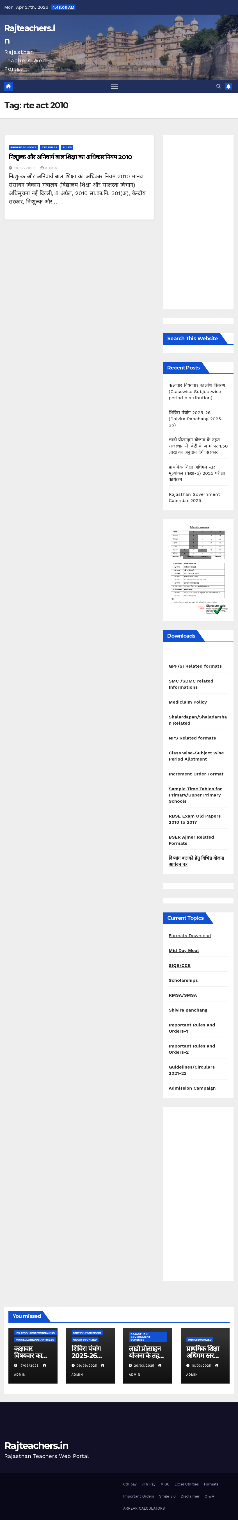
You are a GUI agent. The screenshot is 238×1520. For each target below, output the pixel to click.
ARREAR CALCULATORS (144, 1508)
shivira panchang (87, 1332)
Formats (211, 1484)
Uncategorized (85, 1339)
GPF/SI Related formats (195, 666)
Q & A (209, 1496)
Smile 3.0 (167, 1496)
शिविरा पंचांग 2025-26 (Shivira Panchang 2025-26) (196, 419)
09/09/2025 (87, 1366)
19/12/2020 (25, 168)
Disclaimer (190, 1496)
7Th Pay (148, 1484)
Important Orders (138, 1496)
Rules (67, 147)
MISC (165, 1484)
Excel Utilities (187, 1484)
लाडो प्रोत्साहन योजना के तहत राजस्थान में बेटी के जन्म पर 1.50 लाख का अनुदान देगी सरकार (198, 446)
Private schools (23, 147)
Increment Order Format (196, 774)
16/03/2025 (201, 1366)
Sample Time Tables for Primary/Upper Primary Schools (195, 795)
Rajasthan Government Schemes (140, 1336)
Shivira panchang (188, 1010)
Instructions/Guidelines (35, 1332)
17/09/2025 (29, 1366)
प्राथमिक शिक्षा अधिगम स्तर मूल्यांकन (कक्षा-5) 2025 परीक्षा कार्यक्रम (197, 473)
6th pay (130, 1484)
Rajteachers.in (36, 1445)
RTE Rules (49, 147)
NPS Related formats (192, 738)
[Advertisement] (198, 222)
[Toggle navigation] (115, 86)
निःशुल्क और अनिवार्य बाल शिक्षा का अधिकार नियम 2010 (70, 157)
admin (49, 168)
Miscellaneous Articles (35, 1339)
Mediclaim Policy (188, 702)
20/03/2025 (145, 1366)
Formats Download (190, 935)
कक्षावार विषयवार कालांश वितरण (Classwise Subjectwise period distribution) (197, 391)
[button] (218, 86)
